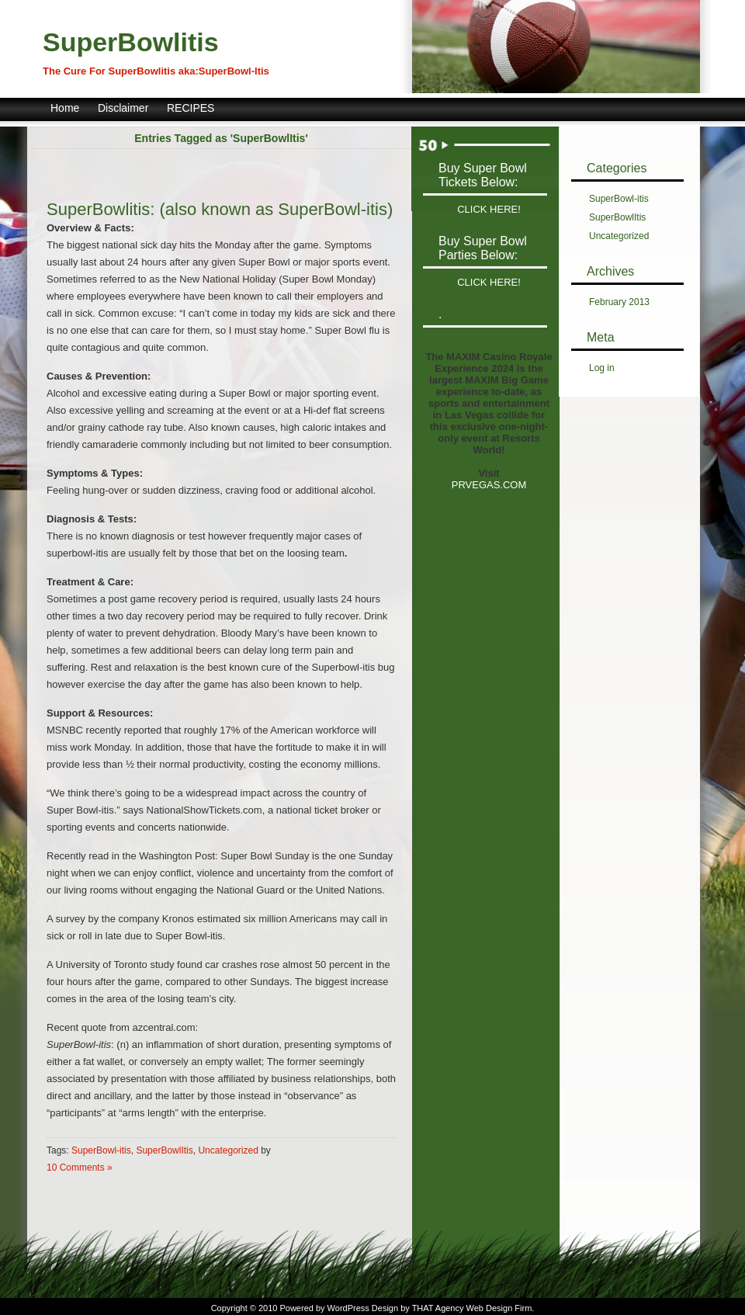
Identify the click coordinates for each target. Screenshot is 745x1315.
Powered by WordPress (324, 1308)
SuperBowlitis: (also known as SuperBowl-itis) (220, 209)
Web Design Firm (499, 1308)
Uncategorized (228, 1150)
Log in (602, 368)
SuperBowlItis (164, 1150)
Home (64, 108)
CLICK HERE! (489, 209)
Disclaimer (123, 108)
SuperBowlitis (131, 42)
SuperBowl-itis (101, 1150)
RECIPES (190, 108)
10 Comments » (80, 1167)
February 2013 (619, 302)
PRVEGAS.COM (489, 485)
